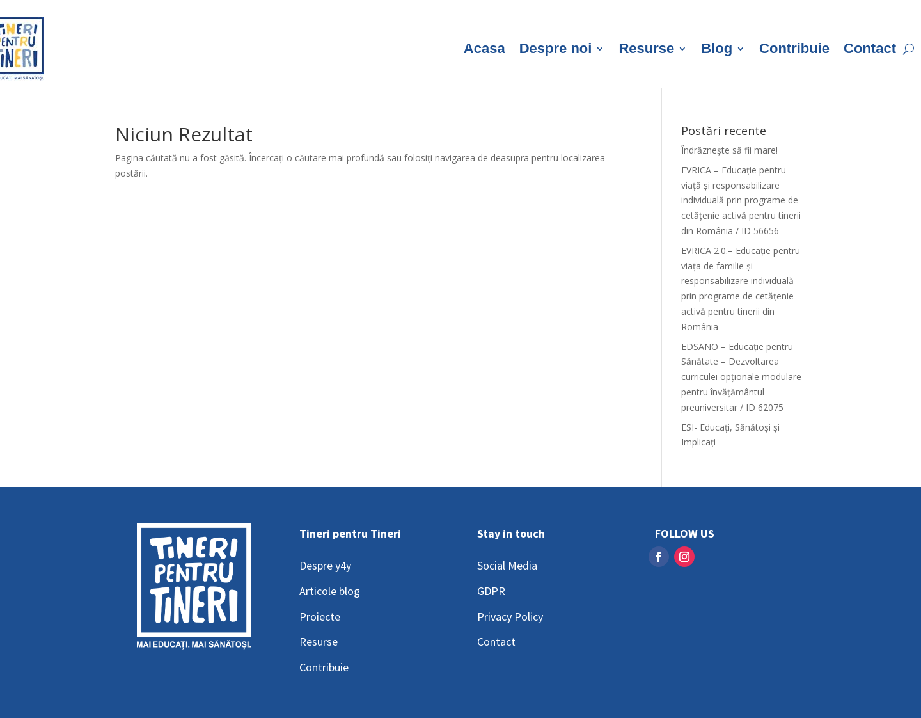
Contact (870, 48)
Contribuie (794, 48)
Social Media (507, 565)
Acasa (484, 48)
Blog (716, 48)
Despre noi (555, 48)
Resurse (646, 48)
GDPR (491, 591)
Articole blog (329, 591)
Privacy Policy (510, 616)
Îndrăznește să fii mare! (729, 150)
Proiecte (319, 616)
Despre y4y (325, 565)
